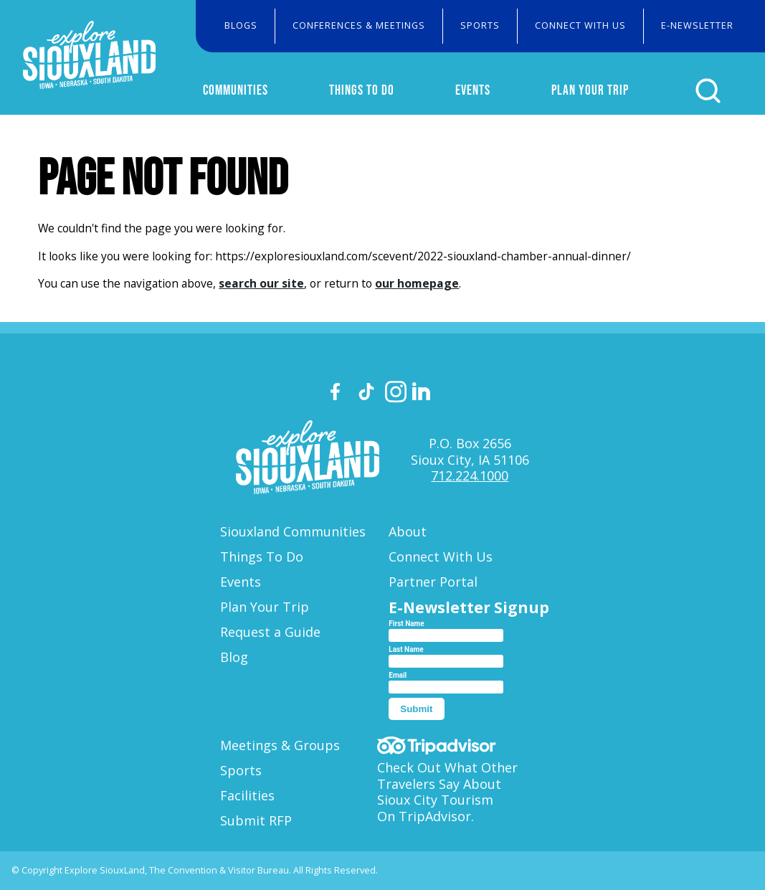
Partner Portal (433, 581)
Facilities (247, 795)
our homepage (417, 283)
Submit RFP (256, 820)
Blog (234, 657)
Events (472, 90)
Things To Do (361, 90)
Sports (480, 25)
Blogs (240, 25)
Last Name (406, 649)
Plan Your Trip (590, 90)
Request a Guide (270, 631)
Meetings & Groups (280, 745)
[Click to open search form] (708, 91)
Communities (235, 90)
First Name (406, 624)
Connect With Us (580, 25)
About (408, 531)
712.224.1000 (469, 475)
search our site (261, 283)
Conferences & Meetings (359, 25)
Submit (416, 709)
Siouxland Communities (293, 531)
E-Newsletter (697, 25)
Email (398, 675)
